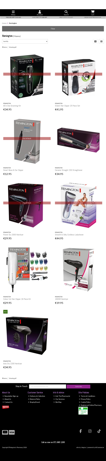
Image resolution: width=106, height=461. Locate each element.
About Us (7, 399)
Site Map (57, 402)
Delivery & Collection (36, 396)
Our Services (59, 399)
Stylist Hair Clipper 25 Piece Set (67, 105)
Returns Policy (34, 399)
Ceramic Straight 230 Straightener (68, 170)
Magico (83, 447)
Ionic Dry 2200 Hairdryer (12, 363)
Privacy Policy (84, 399)
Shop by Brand (34, 402)
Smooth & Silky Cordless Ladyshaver (69, 234)
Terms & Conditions (87, 396)
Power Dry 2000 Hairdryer (13, 234)
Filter (53, 28)
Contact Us (7, 402)
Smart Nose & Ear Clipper (13, 170)
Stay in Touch (21, 386)
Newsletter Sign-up (10, 396)
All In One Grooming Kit (12, 105)
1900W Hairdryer (61, 299)
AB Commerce (99, 447)
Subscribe (78, 386)
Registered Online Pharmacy (90, 405)
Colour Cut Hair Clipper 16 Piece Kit (17, 299)
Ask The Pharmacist (62, 396)
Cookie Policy (84, 402)
